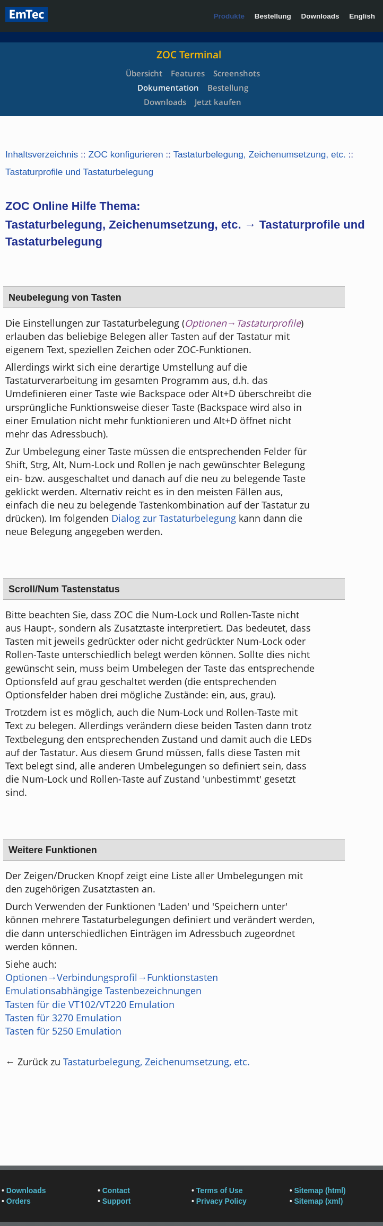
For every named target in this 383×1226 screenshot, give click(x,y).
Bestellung (273, 16)
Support (116, 1201)
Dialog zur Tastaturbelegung (173, 518)
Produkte (229, 16)
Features (188, 73)
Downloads (320, 16)
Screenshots (236, 73)
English (362, 16)
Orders (18, 1201)
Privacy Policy (221, 1201)
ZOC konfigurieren (125, 154)
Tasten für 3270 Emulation (63, 1017)
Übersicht (144, 73)
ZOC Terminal (188, 55)
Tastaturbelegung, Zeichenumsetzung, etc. (259, 154)
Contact (116, 1190)
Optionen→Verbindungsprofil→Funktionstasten (111, 977)
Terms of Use (219, 1190)
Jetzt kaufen (218, 102)
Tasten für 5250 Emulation (63, 1030)
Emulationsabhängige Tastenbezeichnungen (103, 990)
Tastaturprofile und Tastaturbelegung (79, 172)
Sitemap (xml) (318, 1201)
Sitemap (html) (320, 1190)
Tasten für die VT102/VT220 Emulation (90, 1004)
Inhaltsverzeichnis (41, 154)
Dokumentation (168, 87)
